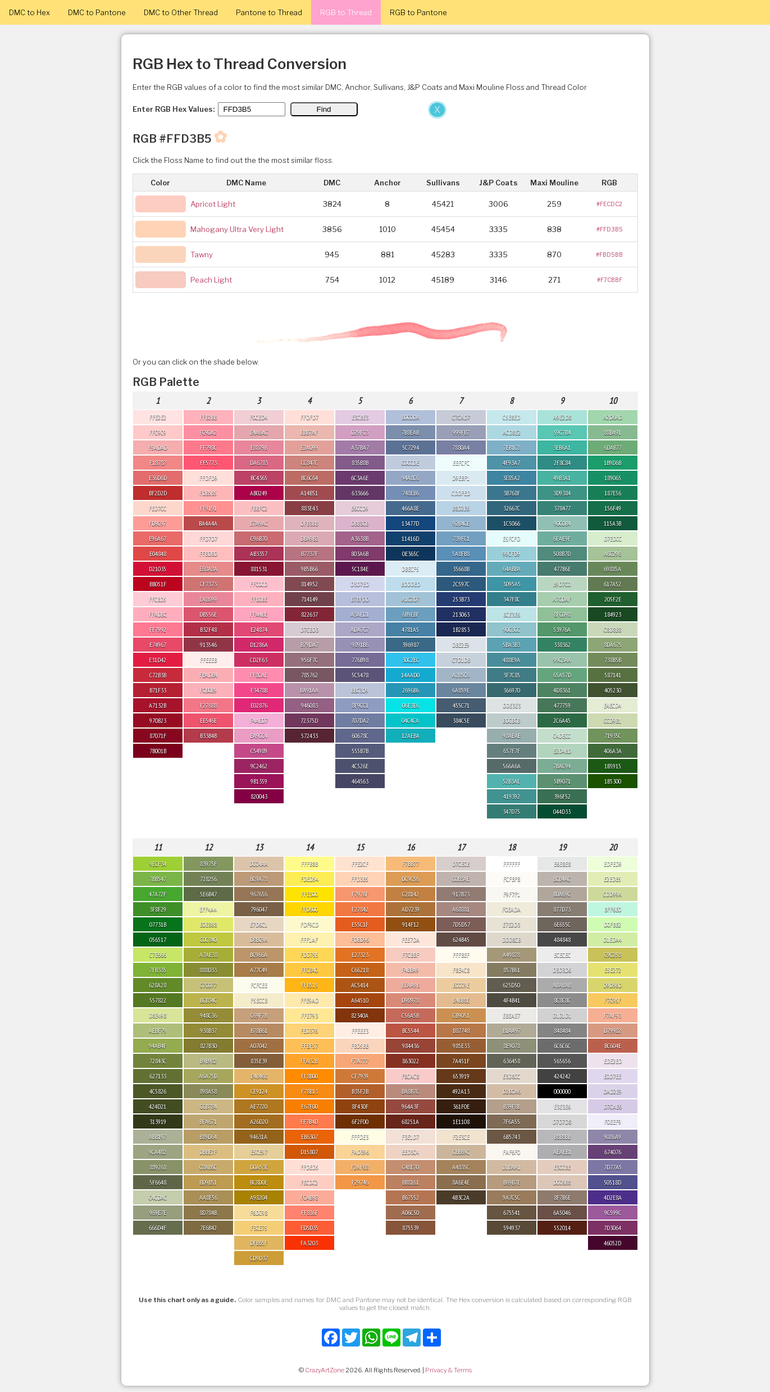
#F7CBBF (609, 279)
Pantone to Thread (269, 12)
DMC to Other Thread (181, 12)
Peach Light (211, 279)
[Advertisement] (224, 184)
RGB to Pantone (418, 12)
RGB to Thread (346, 12)
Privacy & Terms (448, 1370)
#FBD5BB (609, 254)
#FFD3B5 (609, 229)
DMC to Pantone (97, 12)
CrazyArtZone (324, 1370)
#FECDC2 (609, 204)
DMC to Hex (29, 12)
